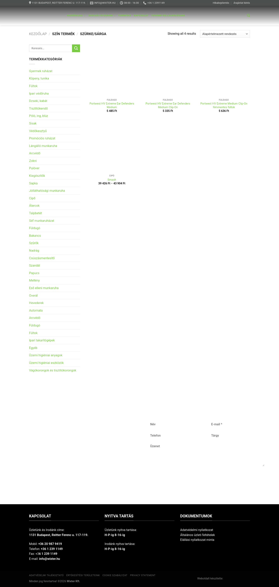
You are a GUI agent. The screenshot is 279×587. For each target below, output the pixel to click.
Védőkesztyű (38, 131)
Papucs (34, 273)
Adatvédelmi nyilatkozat (196, 530)
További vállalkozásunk (168, 15)
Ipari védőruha (39, 93)
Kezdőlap (38, 34)
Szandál (34, 265)
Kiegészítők (37, 176)
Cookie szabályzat (114, 575)
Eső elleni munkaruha (44, 288)
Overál (33, 295)
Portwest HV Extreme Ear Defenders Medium (112, 105)
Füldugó (34, 228)
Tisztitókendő (38, 108)
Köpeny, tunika (39, 78)
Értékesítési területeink (83, 575)
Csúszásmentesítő (42, 258)
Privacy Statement (143, 575)
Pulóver (34, 168)
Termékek (124, 15)
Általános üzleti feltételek (197, 535)
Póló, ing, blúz (38, 116)
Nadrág (34, 250)
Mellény (34, 280)
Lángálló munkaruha (43, 146)
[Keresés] (248, 15)
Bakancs (35, 235)
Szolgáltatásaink (101, 15)
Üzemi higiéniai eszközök (46, 363)
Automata (36, 310)
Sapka (33, 183)
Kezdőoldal (76, 15)
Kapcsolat (141, 15)
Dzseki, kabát (38, 101)
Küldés (207, 479)
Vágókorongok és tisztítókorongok (52, 370)
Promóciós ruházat (42, 138)
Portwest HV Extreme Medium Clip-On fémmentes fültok (223, 105)
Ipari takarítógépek (42, 340)
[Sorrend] (225, 34)
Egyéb (33, 348)
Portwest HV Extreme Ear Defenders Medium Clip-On (168, 105)
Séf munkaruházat (41, 221)
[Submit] (76, 48)
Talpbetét (35, 213)
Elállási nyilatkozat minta (197, 540)
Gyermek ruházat (41, 71)
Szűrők (34, 243)
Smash (112, 179)
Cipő (32, 198)
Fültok (33, 86)
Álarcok (34, 205)
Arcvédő (34, 153)
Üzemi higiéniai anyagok (45, 355)
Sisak (32, 123)
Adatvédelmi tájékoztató (46, 575)
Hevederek (36, 303)
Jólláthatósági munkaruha (47, 191)
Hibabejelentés (221, 2)
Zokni (33, 161)
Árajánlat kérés (241, 2)
